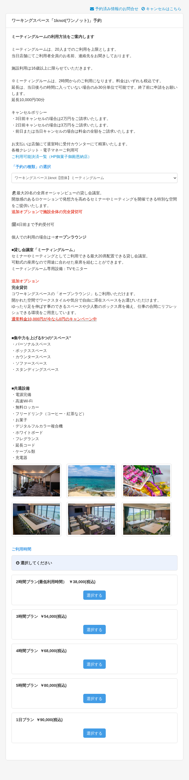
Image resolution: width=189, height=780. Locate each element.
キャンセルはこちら (161, 8)
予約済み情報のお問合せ (114, 8)
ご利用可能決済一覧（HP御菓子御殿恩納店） (52, 156)
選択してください (34, 563)
